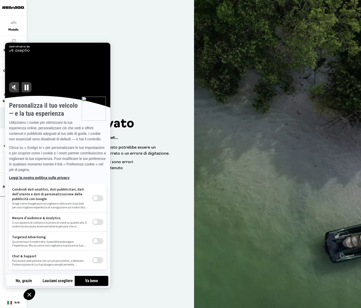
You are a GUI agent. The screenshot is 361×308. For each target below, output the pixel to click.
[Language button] (13, 303)
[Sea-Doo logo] (13, 7)
